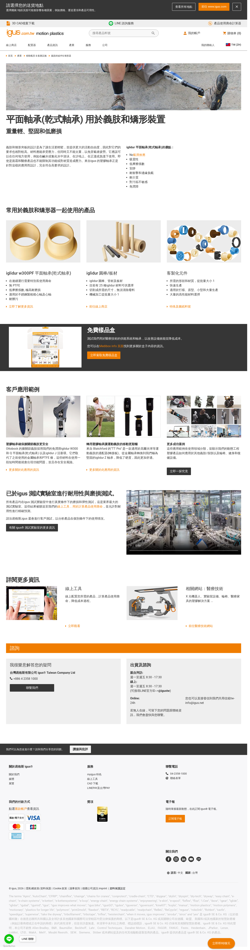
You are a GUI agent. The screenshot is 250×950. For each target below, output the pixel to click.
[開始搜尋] (153, 33)
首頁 (9, 55)
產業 (71, 45)
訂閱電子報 (175, 818)
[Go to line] (9, 939)
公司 (105, 45)
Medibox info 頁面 (111, 346)
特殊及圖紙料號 (180, 306)
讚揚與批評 (80, 749)
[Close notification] (236, 7)
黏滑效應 (139, 155)
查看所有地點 (183, 6)
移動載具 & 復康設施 (35, 55)
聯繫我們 (32, 688)
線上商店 (11, 45)
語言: (175, 873)
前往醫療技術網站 (201, 626)
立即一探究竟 (179, 471)
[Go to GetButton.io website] (9, 946)
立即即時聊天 (221, 943)
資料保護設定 (117, 888)
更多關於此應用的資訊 (24, 470)
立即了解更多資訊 (21, 306)
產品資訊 (52, 45)
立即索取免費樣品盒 (103, 355)
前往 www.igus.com (214, 6)
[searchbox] (120, 33)
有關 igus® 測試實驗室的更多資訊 (32, 527)
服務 (88, 45)
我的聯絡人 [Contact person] (208, 45)
